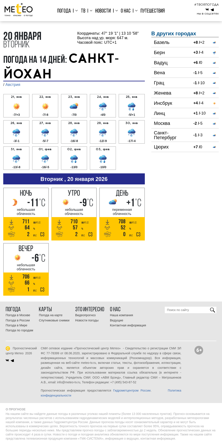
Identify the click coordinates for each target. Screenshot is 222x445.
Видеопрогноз (85, 315)
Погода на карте (50, 315)
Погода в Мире (16, 325)
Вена (159, 72)
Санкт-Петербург (165, 135)
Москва (162, 123)
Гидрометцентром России (131, 390)
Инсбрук (163, 103)
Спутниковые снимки (54, 320)
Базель (162, 42)
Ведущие (116, 320)
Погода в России (18, 320)
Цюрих (161, 147)
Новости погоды (87, 320)
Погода (65, 11)
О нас (125, 11)
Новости (103, 11)
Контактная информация (128, 325)
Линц (159, 113)
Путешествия (151, 11)
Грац (159, 82)
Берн (159, 52)
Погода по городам (19, 330)
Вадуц (161, 62)
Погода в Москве (18, 315)
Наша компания (121, 315)
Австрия (12, 84)
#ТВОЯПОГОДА (206, 4)
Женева (162, 93)
